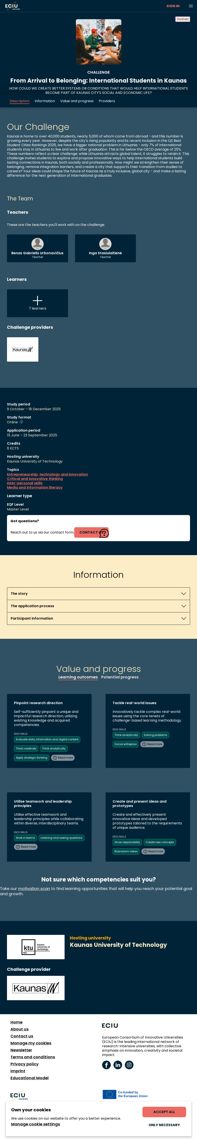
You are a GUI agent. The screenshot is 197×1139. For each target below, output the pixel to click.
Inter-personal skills (25, 483)
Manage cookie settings (35, 1124)
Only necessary (164, 1124)
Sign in (173, 5)
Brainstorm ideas (126, 851)
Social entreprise (126, 744)
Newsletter (21, 1050)
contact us (91, 532)
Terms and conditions (32, 1057)
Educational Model (29, 1078)
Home (16, 1022)
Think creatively (26, 748)
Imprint (17, 1071)
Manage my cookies (30, 1043)
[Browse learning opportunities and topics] (191, 6)
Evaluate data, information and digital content (47, 739)
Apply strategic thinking (31, 757)
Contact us (21, 1036)
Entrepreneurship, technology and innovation (47, 474)
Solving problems (155, 735)
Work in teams (25, 838)
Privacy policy (24, 1064)
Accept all (164, 1111)
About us (19, 1029)
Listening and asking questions (61, 838)
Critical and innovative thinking (35, 479)
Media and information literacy (35, 487)
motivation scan (34, 888)
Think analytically (54, 748)
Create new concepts (160, 842)
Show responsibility (127, 842)
